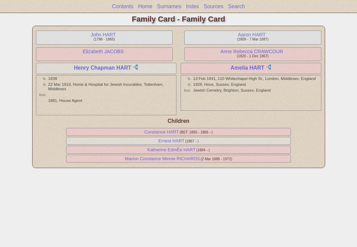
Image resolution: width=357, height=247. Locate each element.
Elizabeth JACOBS (103, 51)
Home (145, 6)
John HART (103, 34)
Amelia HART (247, 68)
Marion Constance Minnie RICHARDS (162, 158)
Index (192, 6)
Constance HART (161, 131)
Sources (213, 6)
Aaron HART (252, 34)
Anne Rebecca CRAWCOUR (251, 51)
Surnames (169, 6)
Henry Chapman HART (102, 68)
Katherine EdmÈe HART (171, 149)
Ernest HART (171, 140)
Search (236, 6)
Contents (122, 6)
